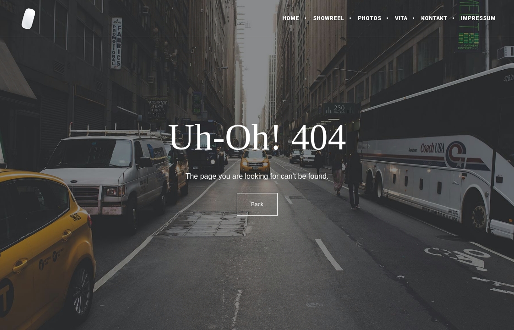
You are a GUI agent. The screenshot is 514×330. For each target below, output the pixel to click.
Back (257, 204)
